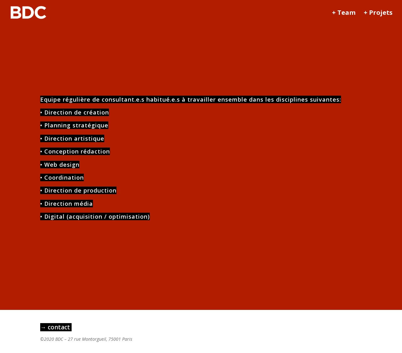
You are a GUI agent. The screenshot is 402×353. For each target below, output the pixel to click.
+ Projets (378, 13)
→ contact (56, 327)
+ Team (344, 13)
